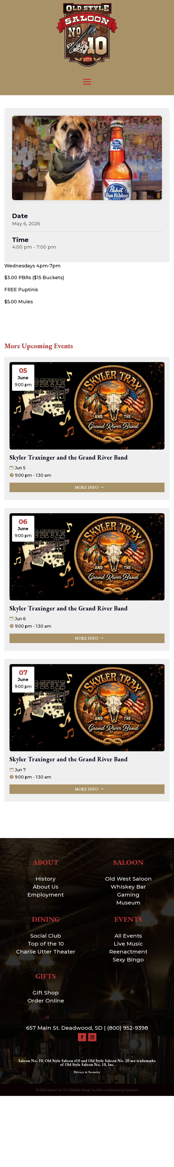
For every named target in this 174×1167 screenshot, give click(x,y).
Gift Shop (46, 992)
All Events (128, 935)
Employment (45, 894)
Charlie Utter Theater (45, 951)
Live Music (128, 943)
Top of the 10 (46, 943)
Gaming (128, 894)
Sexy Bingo (128, 959)
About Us (45, 886)
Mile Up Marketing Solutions (117, 1090)
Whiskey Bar (128, 886)
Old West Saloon (128, 879)
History (46, 879)
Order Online (45, 1000)
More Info (86, 487)
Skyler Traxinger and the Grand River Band (68, 457)
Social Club (45, 935)
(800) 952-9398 (127, 1028)
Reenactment (128, 951)
